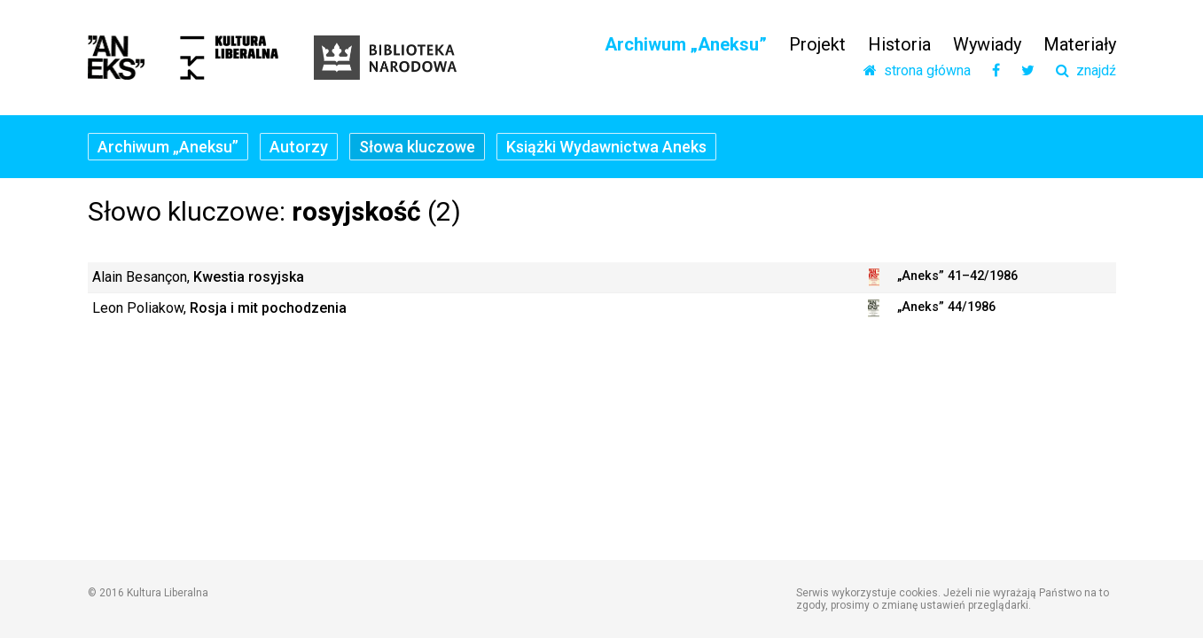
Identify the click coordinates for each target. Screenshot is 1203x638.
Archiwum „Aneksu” (686, 44)
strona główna (917, 71)
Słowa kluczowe (417, 146)
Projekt (817, 44)
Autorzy (299, 146)
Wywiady (987, 44)
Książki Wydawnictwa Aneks (606, 146)
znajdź (1086, 71)
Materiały (1079, 44)
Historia (899, 44)
